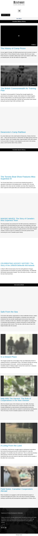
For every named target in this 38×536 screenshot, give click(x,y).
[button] (19, 10)
